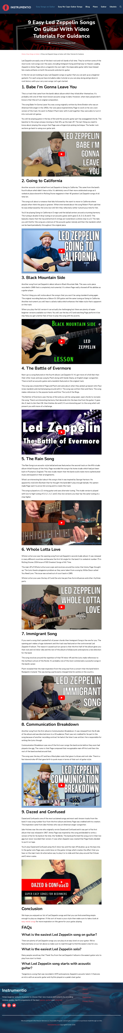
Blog (88, 7)
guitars (49, 1000)
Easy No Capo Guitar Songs (70, 7)
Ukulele (113, 7)
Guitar (103, 7)
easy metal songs (29, 921)
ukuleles (58, 1000)
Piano (95, 7)
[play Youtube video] (62, 154)
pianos (42, 1000)
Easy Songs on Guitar (45, 7)
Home (23, 54)
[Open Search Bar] (120, 7)
